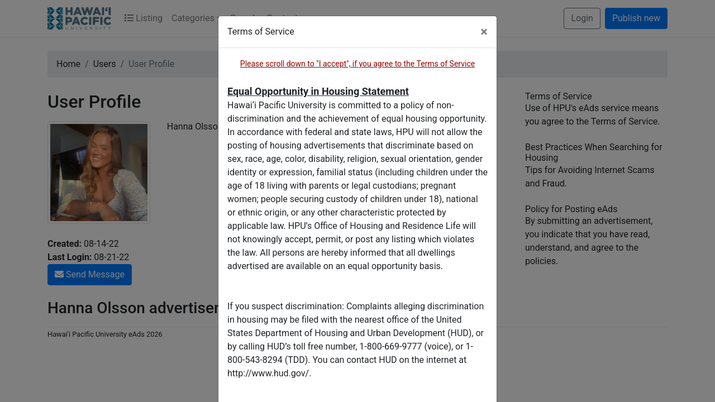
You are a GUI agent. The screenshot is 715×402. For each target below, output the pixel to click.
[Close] (484, 31)
